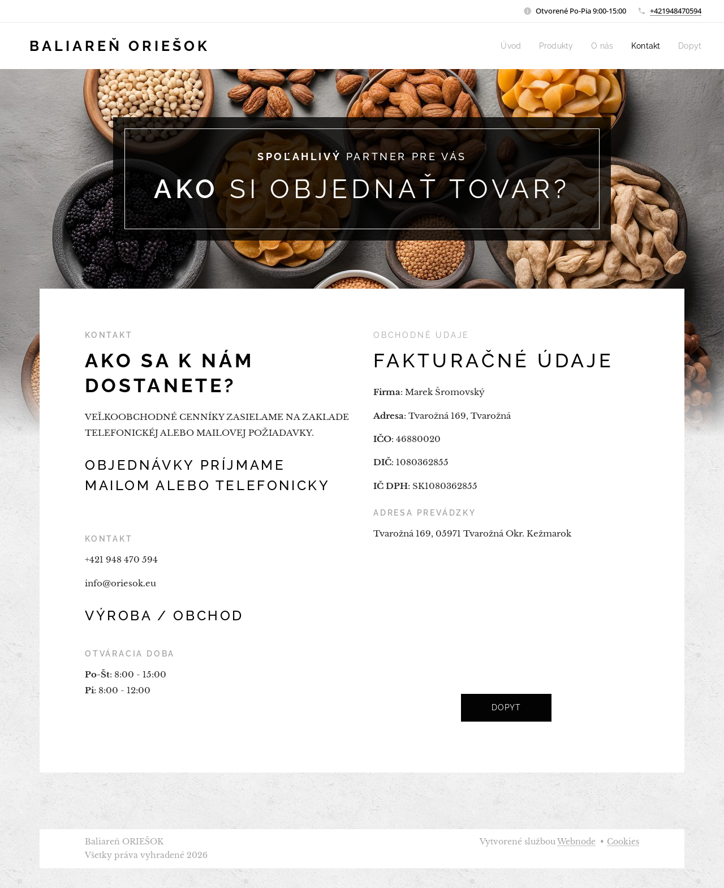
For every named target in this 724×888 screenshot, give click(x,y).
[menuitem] (523, 46)
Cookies (623, 841)
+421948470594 (675, 11)
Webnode (576, 841)
